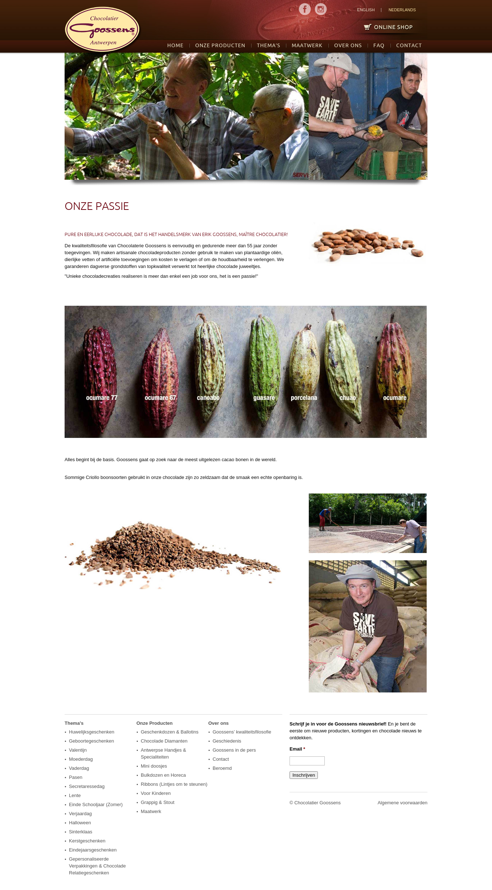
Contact (409, 45)
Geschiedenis (227, 741)
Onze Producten (220, 45)
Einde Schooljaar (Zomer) (96, 804)
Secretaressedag (86, 786)
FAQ (379, 45)
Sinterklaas (80, 831)
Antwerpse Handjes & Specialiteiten (163, 753)
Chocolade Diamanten (164, 741)
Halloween (80, 822)
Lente (75, 795)
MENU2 (321, 9)
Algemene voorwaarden (402, 802)
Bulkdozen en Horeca (163, 775)
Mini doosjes (154, 766)
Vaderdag (79, 768)
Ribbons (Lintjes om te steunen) (174, 784)
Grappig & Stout (158, 802)
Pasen (75, 777)
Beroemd (222, 768)
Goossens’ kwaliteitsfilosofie (242, 732)
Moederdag (81, 759)
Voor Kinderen (156, 793)
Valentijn (78, 750)
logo (103, 31)
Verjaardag (80, 813)
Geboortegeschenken (91, 741)
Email (297, 749)
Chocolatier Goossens (317, 802)
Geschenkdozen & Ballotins (169, 732)
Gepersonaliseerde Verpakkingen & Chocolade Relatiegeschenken (97, 865)
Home (175, 45)
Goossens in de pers (234, 750)
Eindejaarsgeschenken (93, 850)
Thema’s (268, 45)
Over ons (348, 45)
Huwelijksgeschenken (91, 732)
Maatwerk (307, 45)
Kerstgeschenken (87, 841)
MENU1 (305, 9)
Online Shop (385, 26)
